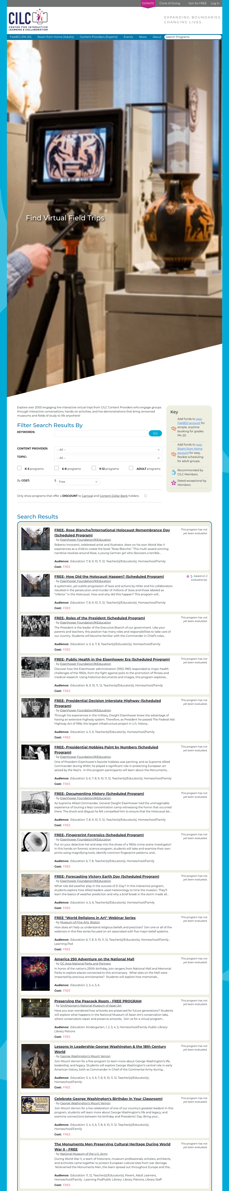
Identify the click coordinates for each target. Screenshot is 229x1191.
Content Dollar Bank (114, 496)
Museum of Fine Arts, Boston (80, 922)
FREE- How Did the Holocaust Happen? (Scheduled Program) (109, 576)
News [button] (143, 37)
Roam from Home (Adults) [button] (56, 37)
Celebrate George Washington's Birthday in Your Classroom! (108, 1099)
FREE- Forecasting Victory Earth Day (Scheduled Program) (106, 876)
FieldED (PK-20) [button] (21, 37)
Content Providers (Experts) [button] (99, 37)
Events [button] (128, 37)
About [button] (157, 37)
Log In (215, 3)
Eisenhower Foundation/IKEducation (85, 539)
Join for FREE (197, 3)
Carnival (87, 496)
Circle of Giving (169, 3)
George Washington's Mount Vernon (85, 1056)
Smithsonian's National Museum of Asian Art (91, 1005)
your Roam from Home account (190, 449)
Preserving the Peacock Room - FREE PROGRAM (98, 1001)
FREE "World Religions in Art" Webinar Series (95, 918)
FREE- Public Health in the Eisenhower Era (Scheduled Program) (112, 659)
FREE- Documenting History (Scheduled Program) (99, 794)
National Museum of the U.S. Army (84, 1154)
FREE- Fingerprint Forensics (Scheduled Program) (99, 835)
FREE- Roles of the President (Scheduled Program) (99, 618)
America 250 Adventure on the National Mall (94, 959)
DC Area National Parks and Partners (85, 963)
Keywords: (26, 432)
